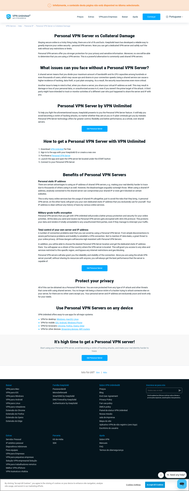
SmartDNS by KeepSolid (63, 396)
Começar (151, 17)
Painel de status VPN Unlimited (113, 410)
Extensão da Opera (14, 417)
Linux (76, 319)
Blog (101, 392)
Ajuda (135, 17)
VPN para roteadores (15, 407)
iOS (56, 322)
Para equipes (12, 450)
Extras (91, 17)
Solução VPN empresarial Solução (21, 461)
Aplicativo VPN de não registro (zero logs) (118, 424)
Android (63, 322)
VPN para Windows (15, 396)
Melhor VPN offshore (15, 468)
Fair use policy (105, 403)
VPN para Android (14, 399)
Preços (80, 17)
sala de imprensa (107, 417)
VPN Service (11, 26)
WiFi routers (84, 329)
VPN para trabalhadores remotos (21, 464)
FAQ (101, 446)
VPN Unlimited (57, 149)
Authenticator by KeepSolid (65, 403)
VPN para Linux (13, 403)
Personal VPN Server (61, 155)
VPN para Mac (12, 389)
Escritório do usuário (108, 428)
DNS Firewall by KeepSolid (64, 399)
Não (105, 372)
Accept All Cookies (155, 485)
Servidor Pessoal (13, 439)
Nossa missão (105, 414)
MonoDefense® (60, 392)
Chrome (61, 326)
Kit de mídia (58, 439)
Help (20, 26)
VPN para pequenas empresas (20, 457)
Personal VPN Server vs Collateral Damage (53, 26)
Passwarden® (59, 389)
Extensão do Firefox (15, 414)
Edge (82, 326)
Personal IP (29, 26)
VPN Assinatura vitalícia (17, 471)
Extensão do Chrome (15, 410)
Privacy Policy (105, 399)
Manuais (103, 443)
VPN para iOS (12, 392)
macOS (69, 319)
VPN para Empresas (108, 17)
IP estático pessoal (14, 443)
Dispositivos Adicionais (16, 446)
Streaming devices (69, 329)
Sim (98, 372)
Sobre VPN (104, 439)
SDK (55, 443)
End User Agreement (108, 396)
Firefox (69, 326)
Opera (76, 326)
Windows (61, 319)
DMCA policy (105, 407)
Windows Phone (74, 322)
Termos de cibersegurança (111, 450)
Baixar (125, 17)
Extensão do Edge (14, 421)
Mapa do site (105, 421)
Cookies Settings (133, 485)
